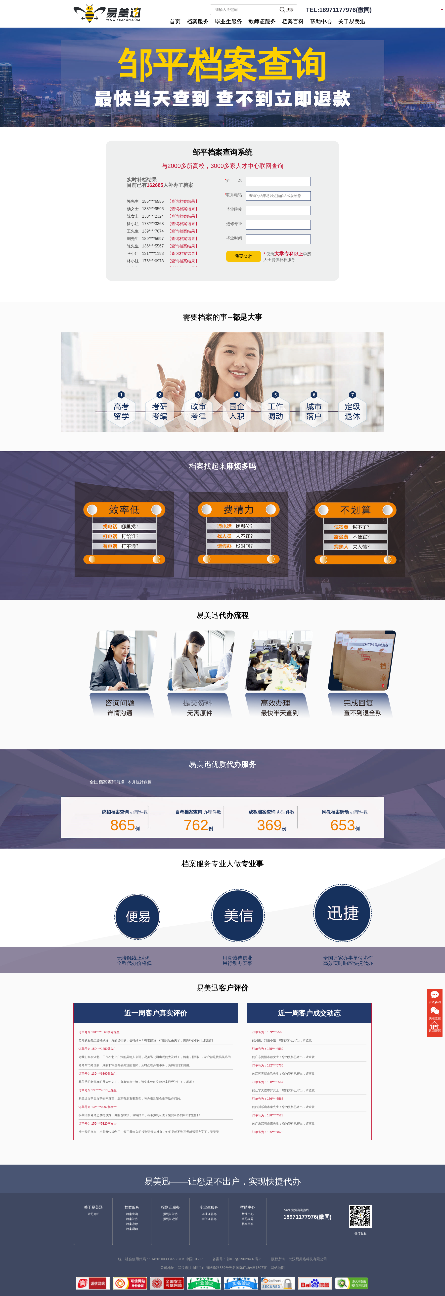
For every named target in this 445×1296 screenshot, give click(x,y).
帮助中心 (321, 21)
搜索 (290, 9)
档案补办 (132, 1219)
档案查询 (132, 1214)
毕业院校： (235, 209)
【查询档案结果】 (183, 201)
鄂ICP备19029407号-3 (243, 1259)
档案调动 (132, 1229)
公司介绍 (93, 1214)
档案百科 (293, 21)
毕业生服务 (228, 21)
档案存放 (132, 1224)
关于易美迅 (351, 21)
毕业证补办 (209, 1214)
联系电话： (235, 195)
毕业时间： (235, 238)
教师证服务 (262, 21)
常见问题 (248, 1219)
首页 (175, 21)
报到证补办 (170, 1214)
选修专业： (235, 224)
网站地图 (278, 1268)
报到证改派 (170, 1219)
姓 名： (235, 180)
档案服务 (198, 21)
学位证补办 (209, 1219)
